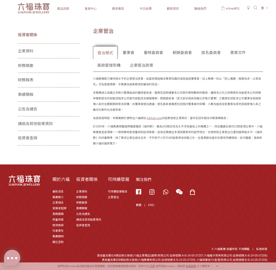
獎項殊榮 (58, 225)
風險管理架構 (108, 65)
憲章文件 (238, 52)
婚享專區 (118, 8)
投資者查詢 (27, 138)
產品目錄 (63, 8)
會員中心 (91, 8)
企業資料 (25, 51)
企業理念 (58, 202)
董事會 (128, 52)
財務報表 (25, 80)
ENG (151, 205)
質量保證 (58, 219)
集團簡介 (58, 197)
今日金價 (145, 8)
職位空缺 (58, 242)
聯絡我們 (200, 8)
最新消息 (58, 191)
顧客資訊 (173, 8)
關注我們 (143, 179)
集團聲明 (58, 236)
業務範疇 (58, 213)
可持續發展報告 (117, 191)
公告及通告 (27, 109)
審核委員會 (153, 52)
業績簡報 (25, 94)
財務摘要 (25, 65)
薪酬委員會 (182, 52)
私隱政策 (261, 249)
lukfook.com (154, 118)
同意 (152, 266)
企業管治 (113, 197)
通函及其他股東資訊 (35, 124)
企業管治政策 (141, 65)
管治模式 (105, 53)
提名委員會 (211, 52)
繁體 (139, 205)
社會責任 (58, 230)
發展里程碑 (59, 208)
